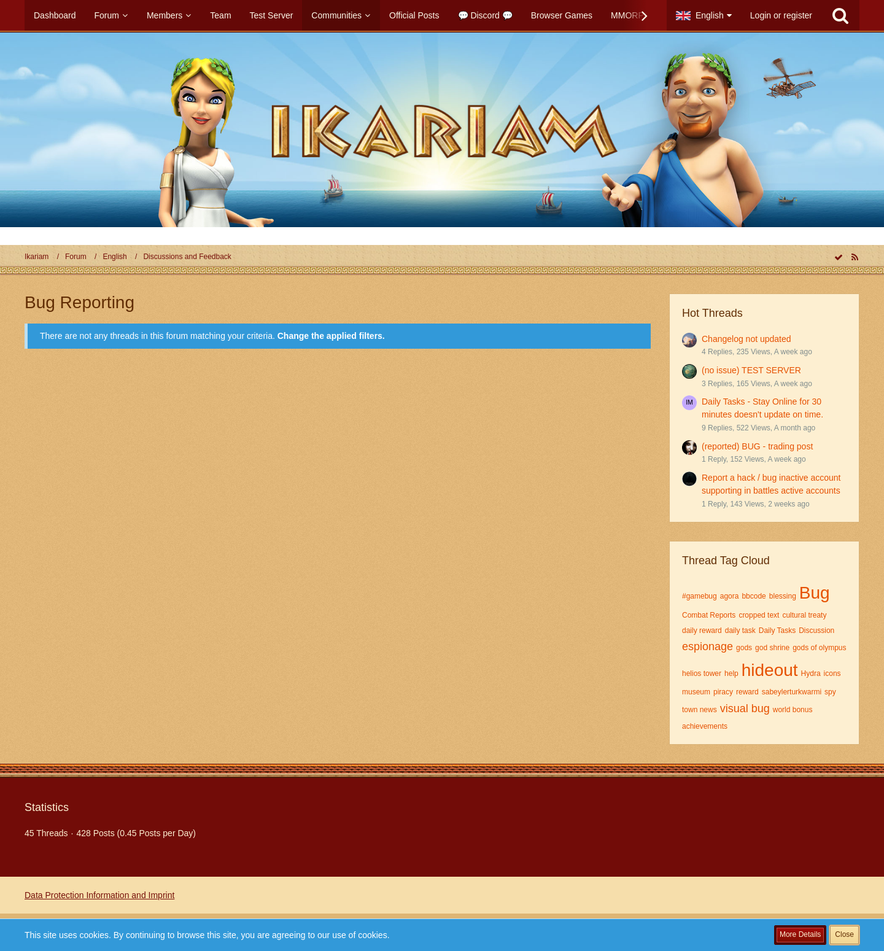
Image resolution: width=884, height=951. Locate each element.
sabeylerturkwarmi (791, 692)
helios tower (701, 673)
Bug (814, 592)
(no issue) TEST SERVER (751, 370)
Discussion (816, 630)
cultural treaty (804, 615)
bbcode (754, 596)
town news (699, 709)
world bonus (793, 709)
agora (729, 596)
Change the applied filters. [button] (331, 336)
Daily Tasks (777, 630)
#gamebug (699, 596)
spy (830, 692)
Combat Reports (708, 615)
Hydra (811, 673)
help (731, 673)
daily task (740, 630)
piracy (723, 692)
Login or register (781, 15)
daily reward (702, 630)
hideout (770, 670)
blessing (782, 596)
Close (844, 934)
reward (747, 692)
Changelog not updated (746, 339)
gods (744, 647)
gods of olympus (819, 647)
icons (832, 673)
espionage (707, 646)
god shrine (772, 647)
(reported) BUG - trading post (757, 446)
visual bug (745, 708)
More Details (800, 934)
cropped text (759, 615)
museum (696, 692)
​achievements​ (704, 726)
